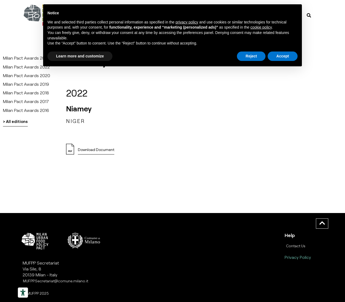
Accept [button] (282, 56)
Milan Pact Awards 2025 (26, 57)
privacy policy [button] (186, 22)
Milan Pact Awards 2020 (26, 75)
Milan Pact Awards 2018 (26, 92)
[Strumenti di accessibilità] (23, 292)
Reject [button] (251, 56)
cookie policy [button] (261, 27)
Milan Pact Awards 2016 (26, 110)
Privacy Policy (298, 257)
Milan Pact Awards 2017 (26, 101)
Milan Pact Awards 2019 (26, 84)
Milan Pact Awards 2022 (26, 66)
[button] (96, 151)
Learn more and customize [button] (80, 56)
